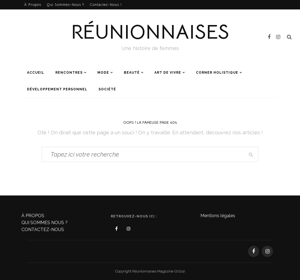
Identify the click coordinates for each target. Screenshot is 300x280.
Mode (103, 73)
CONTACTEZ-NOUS (42, 229)
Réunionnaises (150, 31)
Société (107, 89)
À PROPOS (32, 215)
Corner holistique (217, 73)
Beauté (132, 73)
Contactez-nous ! (106, 4)
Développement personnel (57, 89)
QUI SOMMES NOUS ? (44, 222)
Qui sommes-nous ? (65, 4)
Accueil (35, 73)
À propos (32, 4)
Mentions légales (217, 215)
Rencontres (69, 73)
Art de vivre (167, 73)
